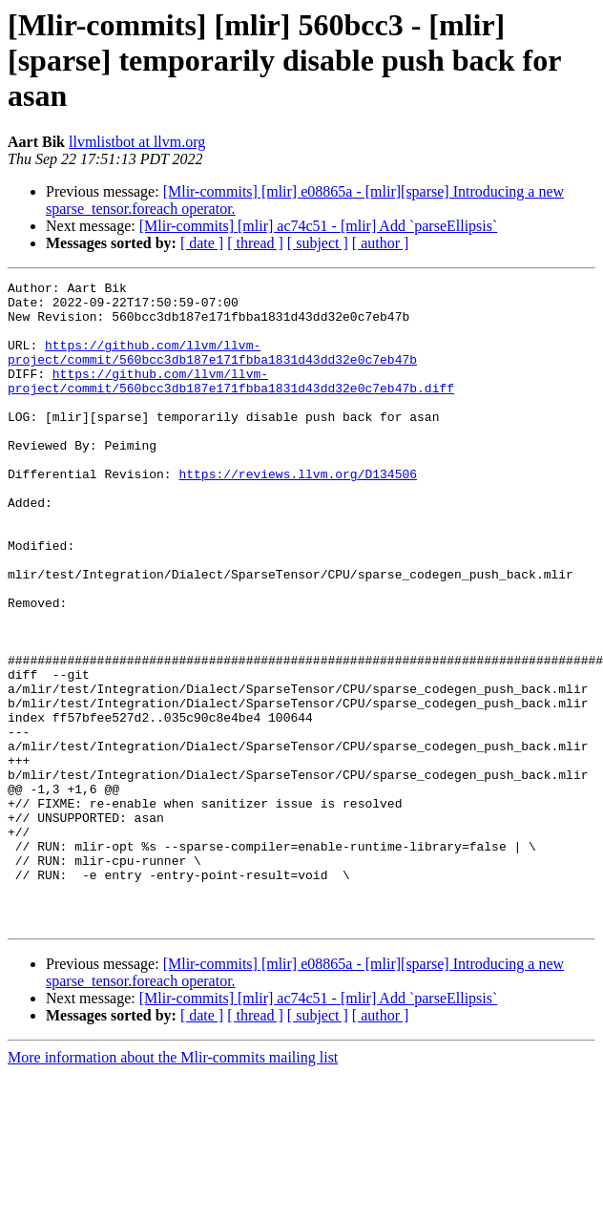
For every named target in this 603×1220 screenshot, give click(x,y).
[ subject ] (317, 243)
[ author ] (380, 243)
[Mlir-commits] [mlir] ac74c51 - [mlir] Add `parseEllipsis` (318, 226)
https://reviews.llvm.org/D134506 (297, 513)
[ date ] (201, 243)
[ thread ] (255, 243)
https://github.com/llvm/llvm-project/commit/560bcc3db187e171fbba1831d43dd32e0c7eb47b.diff (231, 402)
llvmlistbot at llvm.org (137, 142)
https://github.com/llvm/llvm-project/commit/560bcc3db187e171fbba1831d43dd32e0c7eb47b (212, 367)
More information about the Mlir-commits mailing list (173, 1186)
